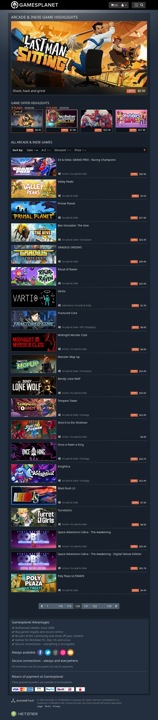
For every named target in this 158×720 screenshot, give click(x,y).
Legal (40, 706)
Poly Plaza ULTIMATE (71, 576)
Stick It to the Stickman (72, 422)
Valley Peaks (65, 181)
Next (142, 52)
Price (80, 150)
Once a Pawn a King (71, 444)
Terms (48, 706)
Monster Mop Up (69, 357)
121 (86, 606)
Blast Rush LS (66, 488)
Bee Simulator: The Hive (73, 225)
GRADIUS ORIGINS (70, 247)
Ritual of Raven (67, 269)
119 (69, 606)
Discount (63, 150)
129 (109, 606)
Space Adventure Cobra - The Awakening (84, 532)
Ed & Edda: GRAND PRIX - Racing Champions (87, 160)
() (114, 5)
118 (60, 606)
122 (94, 606)
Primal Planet (66, 203)
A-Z (46, 150)
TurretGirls (65, 510)
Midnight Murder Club (72, 335)
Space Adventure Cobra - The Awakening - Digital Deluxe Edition (99, 554)
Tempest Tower (67, 401)
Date (32, 150)
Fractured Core (67, 313)
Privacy (56, 706)
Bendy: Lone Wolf (69, 378)
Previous (16, 52)
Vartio (61, 291)
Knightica (64, 466)
